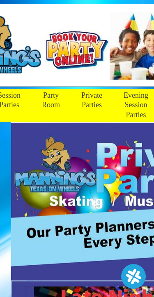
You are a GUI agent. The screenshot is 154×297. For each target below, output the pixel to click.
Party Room (51, 100)
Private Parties (91, 100)
